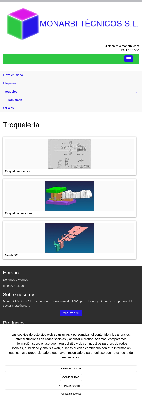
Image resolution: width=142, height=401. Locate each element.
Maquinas (9, 83)
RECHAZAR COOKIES (71, 368)
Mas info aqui (71, 313)
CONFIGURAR (71, 377)
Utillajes (8, 108)
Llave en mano (13, 75)
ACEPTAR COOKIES (71, 386)
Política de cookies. (71, 393)
